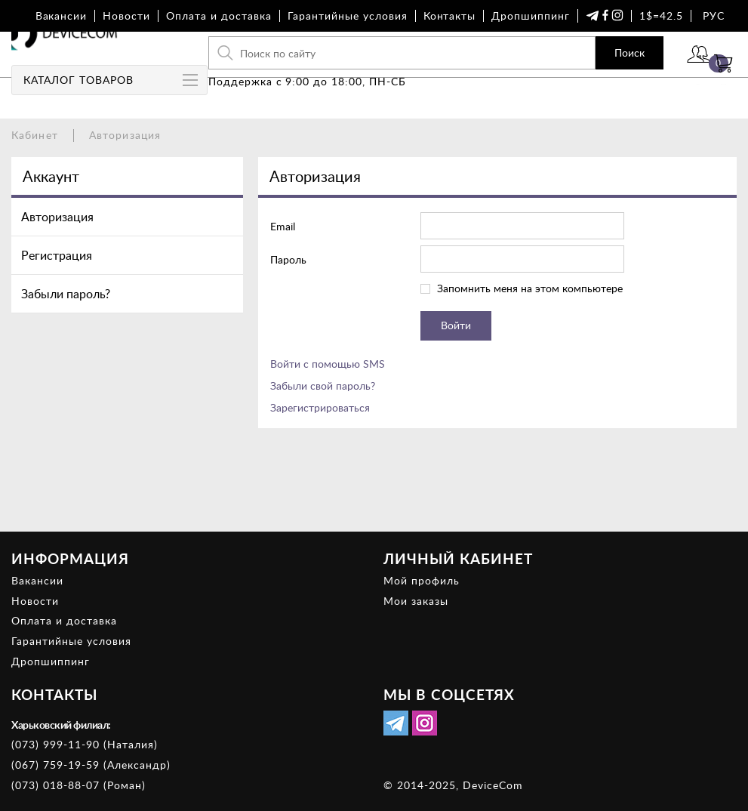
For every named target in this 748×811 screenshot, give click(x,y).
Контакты (449, 15)
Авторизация (57, 216)
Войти (653, 73)
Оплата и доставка (219, 15)
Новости (126, 15)
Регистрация (56, 255)
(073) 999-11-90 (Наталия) (84, 744)
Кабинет (34, 135)
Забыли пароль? (65, 293)
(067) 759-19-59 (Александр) (91, 764)
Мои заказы (415, 601)
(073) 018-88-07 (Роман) (78, 785)
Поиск (571, 64)
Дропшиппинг (530, 15)
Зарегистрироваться (320, 407)
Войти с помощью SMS (327, 363)
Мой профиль (421, 580)
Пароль (288, 259)
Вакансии (61, 15)
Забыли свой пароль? (322, 385)
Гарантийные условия (348, 15)
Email (282, 226)
